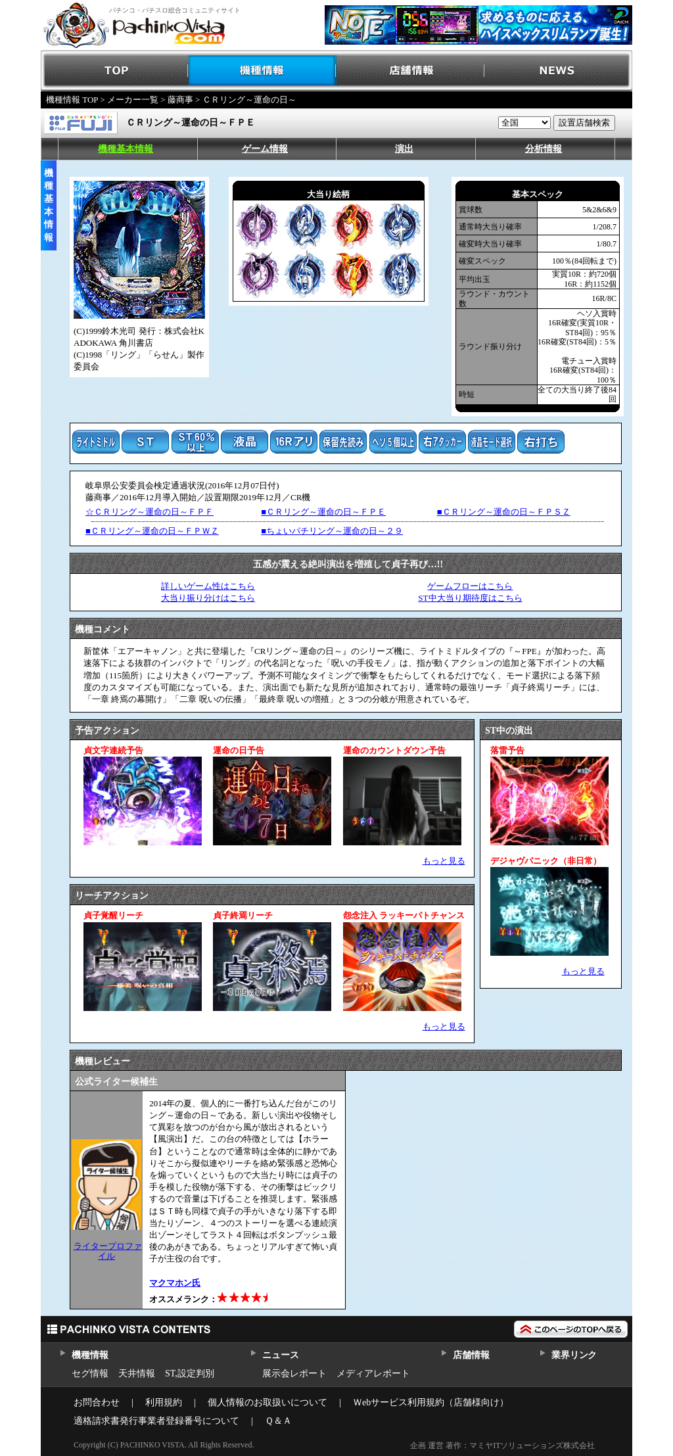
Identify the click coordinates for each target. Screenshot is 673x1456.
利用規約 (163, 1402)
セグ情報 (90, 1373)
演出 (404, 149)
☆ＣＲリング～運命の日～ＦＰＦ (149, 512)
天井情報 (136, 1373)
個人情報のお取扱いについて (267, 1402)
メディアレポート (373, 1373)
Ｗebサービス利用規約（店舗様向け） (431, 1402)
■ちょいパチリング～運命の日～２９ (332, 531)
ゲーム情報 (265, 149)
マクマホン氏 (174, 1283)
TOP (115, 70)
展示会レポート (294, 1373)
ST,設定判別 (189, 1373)
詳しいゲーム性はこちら (208, 586)
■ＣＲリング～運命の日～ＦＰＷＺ (152, 531)
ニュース (280, 1355)
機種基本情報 (125, 149)
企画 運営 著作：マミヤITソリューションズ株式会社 (502, 1445)
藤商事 (180, 100)
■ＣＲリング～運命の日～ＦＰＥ (323, 512)
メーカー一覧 (132, 100)
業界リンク (574, 1355)
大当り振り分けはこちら (208, 598)
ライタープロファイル (108, 1250)
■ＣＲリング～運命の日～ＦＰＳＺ (503, 512)
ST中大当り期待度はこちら (470, 598)
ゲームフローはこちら (470, 586)
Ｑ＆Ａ (278, 1421)
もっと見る (444, 861)
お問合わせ (97, 1402)
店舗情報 (410, 70)
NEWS (558, 70)
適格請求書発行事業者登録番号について (156, 1421)
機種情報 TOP (72, 100)
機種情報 (262, 70)
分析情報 (543, 149)
